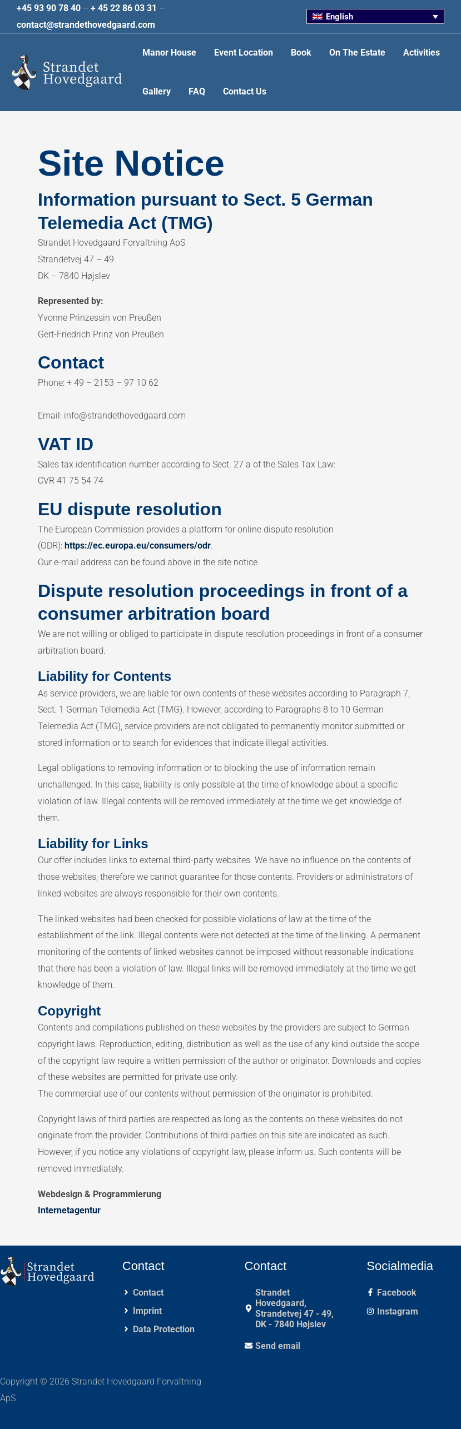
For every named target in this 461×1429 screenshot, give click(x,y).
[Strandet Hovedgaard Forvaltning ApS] (66, 72)
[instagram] (392, 1311)
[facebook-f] (391, 1292)
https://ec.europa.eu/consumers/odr (138, 545)
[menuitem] (375, 16)
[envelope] (272, 1346)
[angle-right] (142, 1292)
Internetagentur (69, 1210)
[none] (375, 16)
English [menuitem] (340, 16)
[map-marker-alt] (292, 1308)
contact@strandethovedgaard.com (86, 24)
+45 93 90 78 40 (49, 8)
